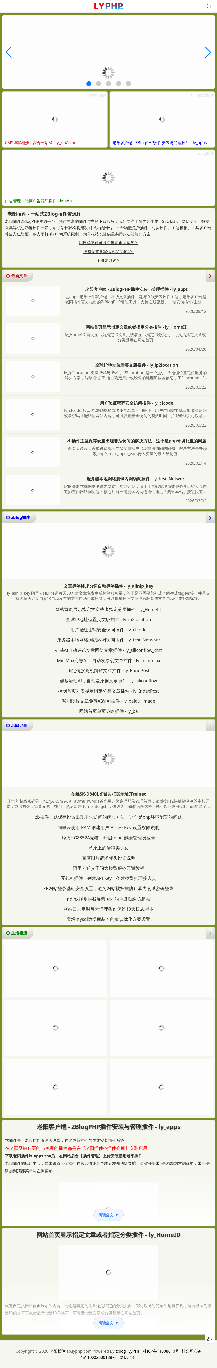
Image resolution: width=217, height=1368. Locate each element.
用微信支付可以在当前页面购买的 (108, 242)
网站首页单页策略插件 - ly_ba (108, 711)
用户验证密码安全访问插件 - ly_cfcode (136, 403)
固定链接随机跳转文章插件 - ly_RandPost (108, 670)
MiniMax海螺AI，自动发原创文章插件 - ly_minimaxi (108, 660)
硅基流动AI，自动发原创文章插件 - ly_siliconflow (108, 680)
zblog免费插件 (201, 94)
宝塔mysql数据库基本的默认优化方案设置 (108, 919)
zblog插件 (98, 94)
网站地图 (127, 1357)
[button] (88, 83)
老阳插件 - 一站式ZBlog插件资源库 (44, 213)
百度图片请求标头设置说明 (108, 857)
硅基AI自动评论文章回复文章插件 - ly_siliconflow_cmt (108, 650)
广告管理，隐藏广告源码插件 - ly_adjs (38, 201)
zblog (121, 1351)
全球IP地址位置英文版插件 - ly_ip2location (136, 365)
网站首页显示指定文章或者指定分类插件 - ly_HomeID (137, 327)
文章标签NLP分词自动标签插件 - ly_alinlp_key (108, 586)
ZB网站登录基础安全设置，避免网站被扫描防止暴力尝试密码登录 (108, 888)
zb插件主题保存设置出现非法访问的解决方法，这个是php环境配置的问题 (136, 441)
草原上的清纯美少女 (109, 847)
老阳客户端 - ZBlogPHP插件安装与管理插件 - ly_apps (159, 142)
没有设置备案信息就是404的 (108, 251)
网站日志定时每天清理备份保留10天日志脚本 (108, 908)
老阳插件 (57, 1351)
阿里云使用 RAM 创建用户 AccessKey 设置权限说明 (108, 827)
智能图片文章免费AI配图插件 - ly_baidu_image (108, 701)
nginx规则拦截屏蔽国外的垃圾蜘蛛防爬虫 (108, 898)
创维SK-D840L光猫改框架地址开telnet (108, 794)
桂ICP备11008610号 (161, 1351)
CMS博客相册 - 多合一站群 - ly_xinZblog (41, 142)
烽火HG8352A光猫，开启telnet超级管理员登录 (108, 837)
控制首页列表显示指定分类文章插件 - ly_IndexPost (108, 690)
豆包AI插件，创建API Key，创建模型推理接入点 (108, 878)
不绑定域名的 (109, 260)
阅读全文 (108, 1215)
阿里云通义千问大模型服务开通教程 (108, 868)
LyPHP (134, 1351)
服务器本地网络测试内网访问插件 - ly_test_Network (137, 479)
